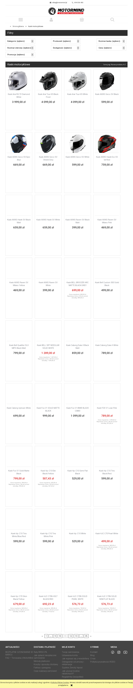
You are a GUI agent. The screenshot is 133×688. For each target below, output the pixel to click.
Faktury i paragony (42, 667)
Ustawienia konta (70, 655)
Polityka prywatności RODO (102, 662)
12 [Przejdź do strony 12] (71, 636)
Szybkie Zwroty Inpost (72, 667)
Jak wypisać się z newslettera (75, 658)
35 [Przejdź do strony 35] (86, 636)
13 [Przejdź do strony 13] (76, 636)
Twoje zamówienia (70, 652)
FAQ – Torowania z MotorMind (19, 658)
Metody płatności (42, 661)
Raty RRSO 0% (40, 652)
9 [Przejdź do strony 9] (55, 636)
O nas (92, 658)
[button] (20, 20)
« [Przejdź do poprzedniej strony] (42, 636)
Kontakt (93, 652)
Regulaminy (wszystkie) (72, 677)
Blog (92, 655)
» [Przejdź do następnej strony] (90, 636)
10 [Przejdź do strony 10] (60, 636)
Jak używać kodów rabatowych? (71, 672)
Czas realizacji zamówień (45, 671)
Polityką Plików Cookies (60, 682)
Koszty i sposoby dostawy (46, 664)
